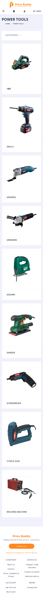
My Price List (11, 587)
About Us (11, 564)
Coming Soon (32, 587)
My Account (10, 592)
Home (7, 24)
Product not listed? (32, 572)
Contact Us (21, 546)
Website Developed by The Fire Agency (21, 552)
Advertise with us (32, 576)
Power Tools (18, 24)
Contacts (10, 569)
